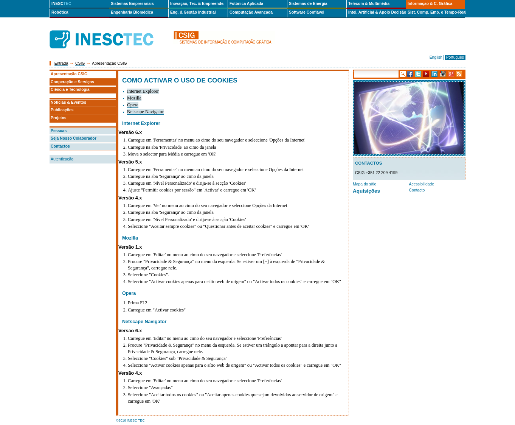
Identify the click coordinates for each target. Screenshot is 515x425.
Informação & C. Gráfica (430, 4)
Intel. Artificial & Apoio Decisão (377, 12)
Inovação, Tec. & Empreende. (197, 4)
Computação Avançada (251, 12)
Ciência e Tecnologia (70, 89)
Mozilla (134, 98)
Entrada (61, 63)
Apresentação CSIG (69, 74)
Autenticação (62, 159)
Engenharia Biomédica (132, 12)
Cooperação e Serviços (72, 82)
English (436, 57)
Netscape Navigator (145, 111)
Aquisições (366, 191)
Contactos (60, 146)
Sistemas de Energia (308, 4)
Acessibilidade (421, 184)
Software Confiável (306, 12)
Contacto (417, 190)
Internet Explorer (143, 91)
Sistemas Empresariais (132, 4)
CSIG (80, 63)
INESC (61, 4)
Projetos (59, 118)
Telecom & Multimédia (368, 4)
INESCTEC (110, 31)
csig (224, 39)
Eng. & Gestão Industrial (193, 12)
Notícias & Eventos (68, 102)
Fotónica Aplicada (246, 4)
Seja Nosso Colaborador (73, 138)
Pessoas (59, 131)
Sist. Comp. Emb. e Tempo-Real (436, 12)
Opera (132, 104)
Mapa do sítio (364, 184)
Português (455, 57)
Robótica (59, 12)
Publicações (62, 110)
